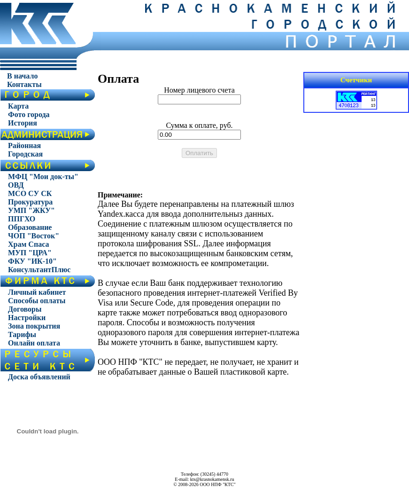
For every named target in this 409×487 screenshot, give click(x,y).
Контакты (24, 84)
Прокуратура (30, 202)
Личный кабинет (37, 292)
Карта (18, 106)
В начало (22, 76)
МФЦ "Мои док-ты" (43, 177)
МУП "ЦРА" (30, 253)
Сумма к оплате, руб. (199, 125)
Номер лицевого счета (199, 90)
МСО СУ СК (30, 193)
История (22, 123)
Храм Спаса (28, 244)
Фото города (29, 114)
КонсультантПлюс (39, 270)
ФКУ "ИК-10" (32, 261)
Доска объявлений (39, 377)
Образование (30, 227)
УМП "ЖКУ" (31, 210)
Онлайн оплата (34, 343)
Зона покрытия (34, 326)
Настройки (27, 318)
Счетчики (356, 80)
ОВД (16, 185)
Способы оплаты (37, 301)
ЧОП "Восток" (33, 236)
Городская (25, 154)
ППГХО (21, 219)
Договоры (24, 309)
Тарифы (22, 334)
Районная (24, 145)
